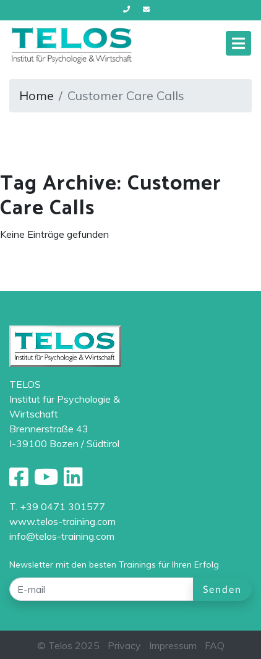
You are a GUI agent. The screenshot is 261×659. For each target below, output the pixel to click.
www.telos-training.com (62, 521)
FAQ (215, 645)
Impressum (173, 645)
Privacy (124, 645)
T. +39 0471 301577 (57, 506)
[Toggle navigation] (238, 43)
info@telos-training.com (61, 536)
